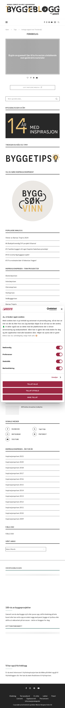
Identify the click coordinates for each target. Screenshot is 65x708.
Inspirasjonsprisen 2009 (15, 519)
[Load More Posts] (32, 87)
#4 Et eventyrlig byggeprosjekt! (18, 255)
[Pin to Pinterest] (34, 78)
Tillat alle (32, 384)
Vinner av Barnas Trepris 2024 (17, 238)
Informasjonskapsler (32, 701)
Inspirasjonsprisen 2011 (15, 507)
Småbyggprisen (11, 298)
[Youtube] (51, 22)
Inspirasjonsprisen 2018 (15, 468)
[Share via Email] (37, 78)
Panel (53, 696)
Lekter (45, 696)
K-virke (36, 696)
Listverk (20, 699)
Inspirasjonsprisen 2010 (15, 513)
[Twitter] (45, 429)
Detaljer (55, 377)
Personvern (44, 699)
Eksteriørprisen (11, 276)
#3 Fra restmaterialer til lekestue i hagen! (21, 260)
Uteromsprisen (11, 287)
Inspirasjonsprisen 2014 (15, 490)
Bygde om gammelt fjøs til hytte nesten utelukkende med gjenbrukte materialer (33, 56)
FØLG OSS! (10, 534)
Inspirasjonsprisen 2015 (15, 485)
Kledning (12, 696)
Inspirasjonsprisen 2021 (15, 456)
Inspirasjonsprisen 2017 (15, 473)
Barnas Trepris (11, 304)
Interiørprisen (11, 281)
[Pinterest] (49, 22)
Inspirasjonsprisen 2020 (15, 462)
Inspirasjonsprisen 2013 (15, 496)
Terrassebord (25, 696)
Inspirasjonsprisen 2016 (15, 479)
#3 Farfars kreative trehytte (31, 407)
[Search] (58, 22)
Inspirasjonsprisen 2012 (15, 502)
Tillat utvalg (32, 391)
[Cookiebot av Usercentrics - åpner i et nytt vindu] (47, 309)
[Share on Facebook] (31, 78)
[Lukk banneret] (61, 309)
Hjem (7, 29)
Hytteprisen (10, 293)
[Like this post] (28, 78)
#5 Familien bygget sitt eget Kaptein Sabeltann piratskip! (27, 249)
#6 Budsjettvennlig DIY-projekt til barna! (21, 243)
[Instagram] (46, 22)
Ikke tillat (32, 397)
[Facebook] (44, 22)
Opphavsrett (31, 699)
